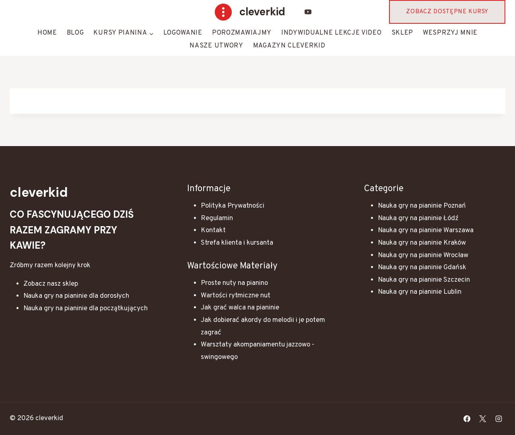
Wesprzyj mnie (450, 33)
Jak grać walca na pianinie (240, 307)
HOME (47, 33)
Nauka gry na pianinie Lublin (419, 292)
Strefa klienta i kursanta (237, 243)
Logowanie (182, 33)
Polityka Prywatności (232, 206)
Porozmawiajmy (242, 33)
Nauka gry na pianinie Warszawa (426, 230)
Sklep (402, 33)
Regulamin (217, 218)
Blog (75, 33)
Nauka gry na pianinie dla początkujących (85, 308)
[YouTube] (308, 12)
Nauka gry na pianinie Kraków (422, 243)
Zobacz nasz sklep (50, 284)
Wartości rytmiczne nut (235, 295)
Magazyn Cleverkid (289, 46)
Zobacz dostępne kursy (447, 12)
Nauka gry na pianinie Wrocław (423, 255)
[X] (483, 418)
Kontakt (213, 230)
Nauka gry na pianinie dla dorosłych (76, 296)
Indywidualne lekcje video (331, 33)
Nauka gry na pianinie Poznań (422, 206)
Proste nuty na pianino (234, 283)
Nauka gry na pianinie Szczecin (424, 280)
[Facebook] (467, 418)
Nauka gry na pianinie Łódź (418, 218)
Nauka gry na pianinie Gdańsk (422, 267)
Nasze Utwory (216, 46)
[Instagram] (498, 418)
